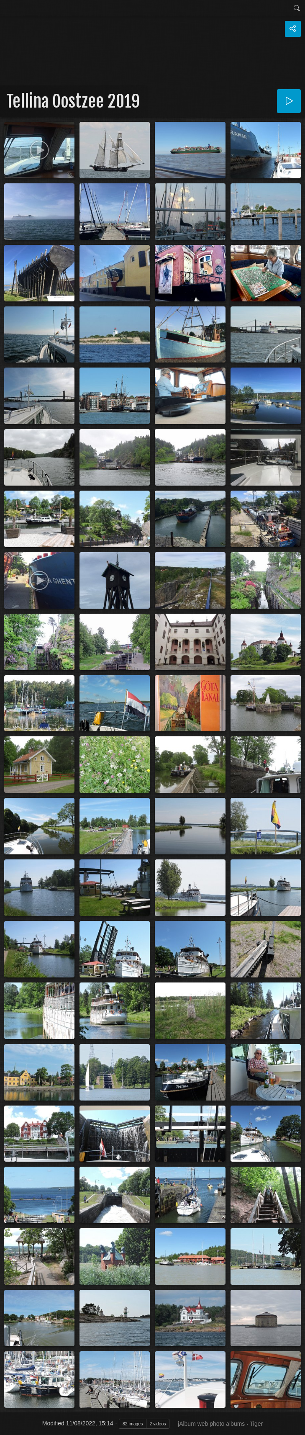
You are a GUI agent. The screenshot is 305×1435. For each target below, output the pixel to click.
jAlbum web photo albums (211, 1423)
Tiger (256, 1423)
